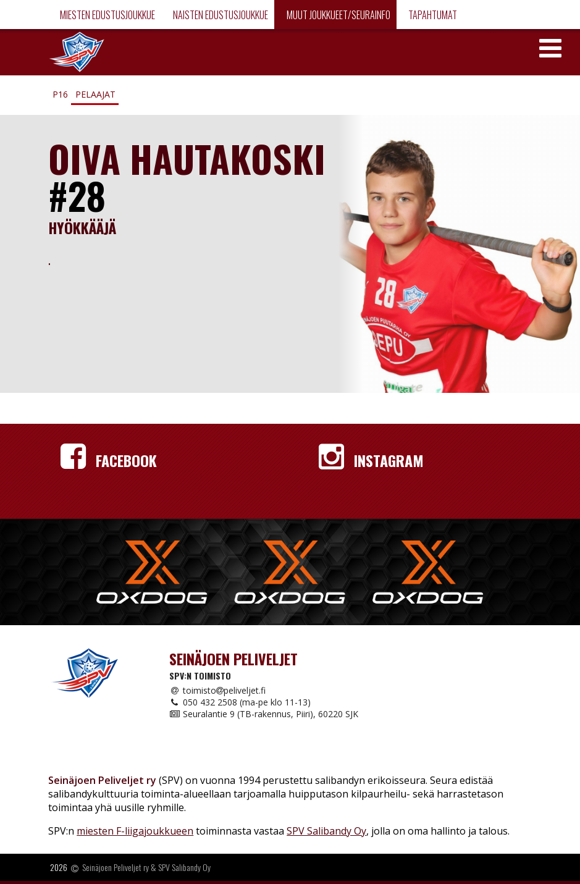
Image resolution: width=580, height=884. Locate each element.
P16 (60, 94)
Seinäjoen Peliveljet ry (115, 867)
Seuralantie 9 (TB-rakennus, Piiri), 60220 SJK (263, 714)
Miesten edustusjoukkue (106, 14)
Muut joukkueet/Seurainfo (337, 14)
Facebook (109, 460)
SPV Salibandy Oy (326, 831)
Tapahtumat (431, 14)
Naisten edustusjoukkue (219, 14)
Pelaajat (95, 94)
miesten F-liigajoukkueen (135, 831)
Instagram (371, 460)
